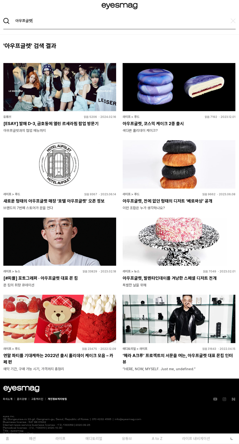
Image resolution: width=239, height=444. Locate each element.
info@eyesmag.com (128, 419)
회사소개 (7, 399)
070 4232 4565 (101, 419)
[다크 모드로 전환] (232, 439)
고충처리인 (37, 399)
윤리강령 (22, 399)
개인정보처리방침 (57, 399)
